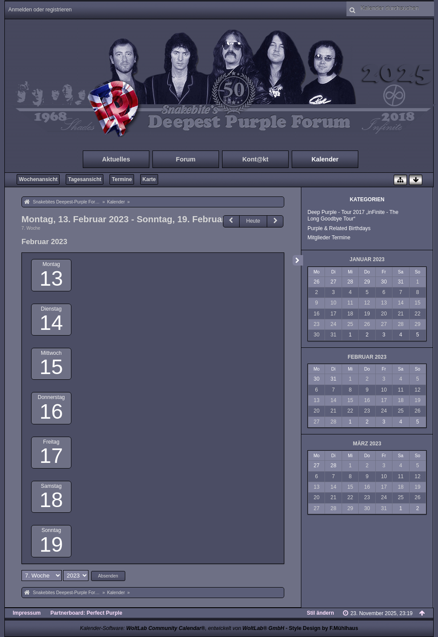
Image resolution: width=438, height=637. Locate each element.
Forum (186, 159)
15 (51, 366)
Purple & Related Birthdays (339, 228)
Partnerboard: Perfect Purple (86, 613)
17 (51, 455)
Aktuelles (116, 159)
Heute (253, 221)
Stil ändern (320, 613)
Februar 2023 (367, 357)
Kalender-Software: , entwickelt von (182, 628)
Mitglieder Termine (328, 237)
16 (51, 411)
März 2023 (367, 444)
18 (51, 499)
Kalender (325, 159)
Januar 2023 (367, 259)
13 (51, 278)
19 (51, 544)
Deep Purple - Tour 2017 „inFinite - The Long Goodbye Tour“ (353, 215)
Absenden (108, 576)
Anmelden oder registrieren (40, 10)
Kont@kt (255, 159)
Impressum (27, 613)
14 (51, 322)
